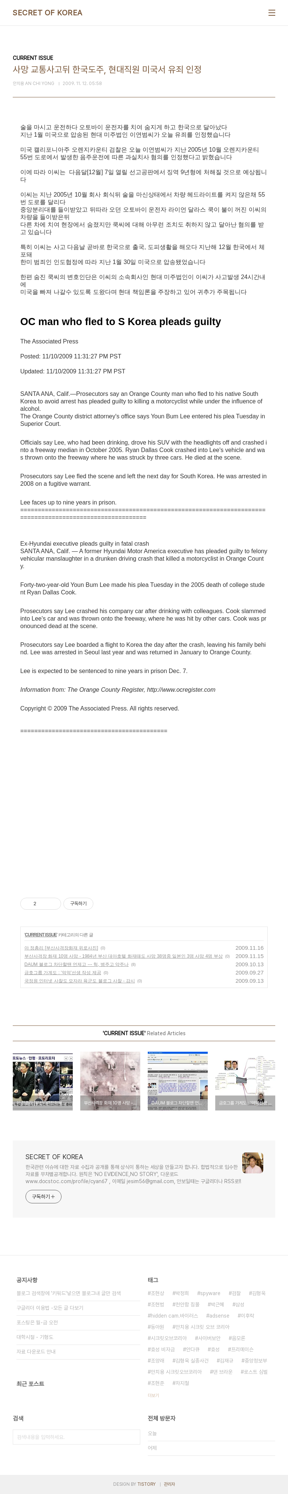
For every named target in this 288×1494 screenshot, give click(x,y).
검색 (133, 1437)
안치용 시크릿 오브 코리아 (203, 1327)
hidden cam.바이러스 (174, 1316)
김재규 (226, 1361)
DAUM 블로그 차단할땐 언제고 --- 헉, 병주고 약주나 (76, 964)
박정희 (182, 1293)
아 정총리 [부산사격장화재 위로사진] (61, 948)
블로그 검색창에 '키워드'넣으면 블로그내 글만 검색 (68, 1293)
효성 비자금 (163, 1349)
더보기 (153, 1395)
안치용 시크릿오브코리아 (176, 1372)
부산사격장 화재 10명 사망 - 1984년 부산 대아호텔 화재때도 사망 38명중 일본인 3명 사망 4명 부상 (123, 956)
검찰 (236, 1293)
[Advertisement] (144, 813)
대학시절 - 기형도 (34, 1337)
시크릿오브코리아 (169, 1338)
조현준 (157, 1383)
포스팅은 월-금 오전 (37, 1322)
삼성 (240, 1304)
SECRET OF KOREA (47, 12)
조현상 (157, 1293)
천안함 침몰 (188, 1304)
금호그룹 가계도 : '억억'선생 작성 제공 (62, 972)
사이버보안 (209, 1338)
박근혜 (217, 1304)
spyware (210, 1293)
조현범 (157, 1304)
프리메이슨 (242, 1349)
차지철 (182, 1383)
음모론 (238, 1338)
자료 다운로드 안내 (36, 1352)
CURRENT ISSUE (41, 934)
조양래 (157, 1361)
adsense (219, 1316)
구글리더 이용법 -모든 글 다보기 (49, 1308)
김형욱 (259, 1293)
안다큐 (193, 1349)
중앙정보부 (255, 1361)
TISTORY (146, 1484)
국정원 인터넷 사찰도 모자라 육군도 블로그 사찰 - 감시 (79, 981)
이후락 (247, 1316)
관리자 (169, 1484)
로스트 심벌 (256, 1372)
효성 (215, 1349)
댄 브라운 (222, 1372)
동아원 (157, 1327)
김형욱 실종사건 (192, 1361)
